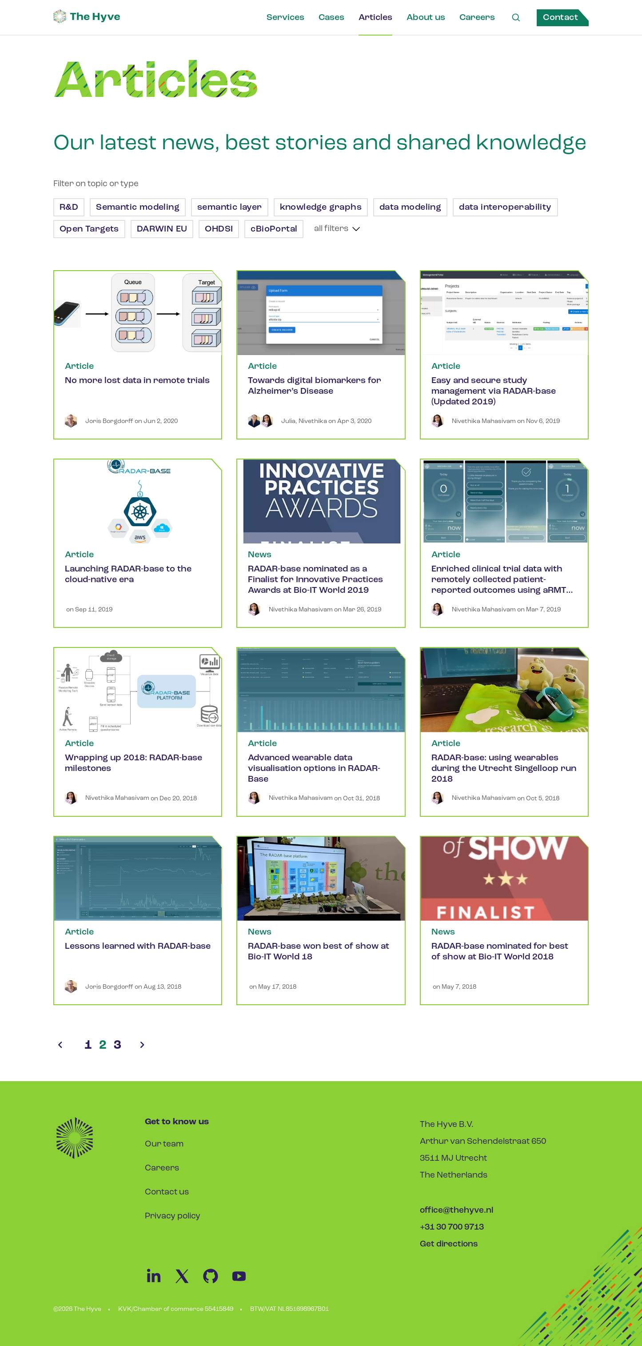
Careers (477, 17)
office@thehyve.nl (456, 1210)
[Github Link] (216, 1283)
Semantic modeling (138, 207)
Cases (331, 17)
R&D (70, 207)
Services (285, 17)
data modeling (411, 207)
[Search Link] (515, 18)
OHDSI (220, 229)
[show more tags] (337, 229)
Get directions (449, 1244)
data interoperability (506, 207)
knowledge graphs (321, 207)
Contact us (167, 1192)
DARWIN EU (163, 229)
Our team (164, 1144)
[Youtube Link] (243, 1283)
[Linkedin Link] (159, 1283)
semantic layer (230, 207)
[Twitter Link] (187, 1283)
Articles (375, 17)
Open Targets (90, 229)
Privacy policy (172, 1216)
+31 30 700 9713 (452, 1227)
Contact (560, 17)
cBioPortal (275, 229)
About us (426, 17)
